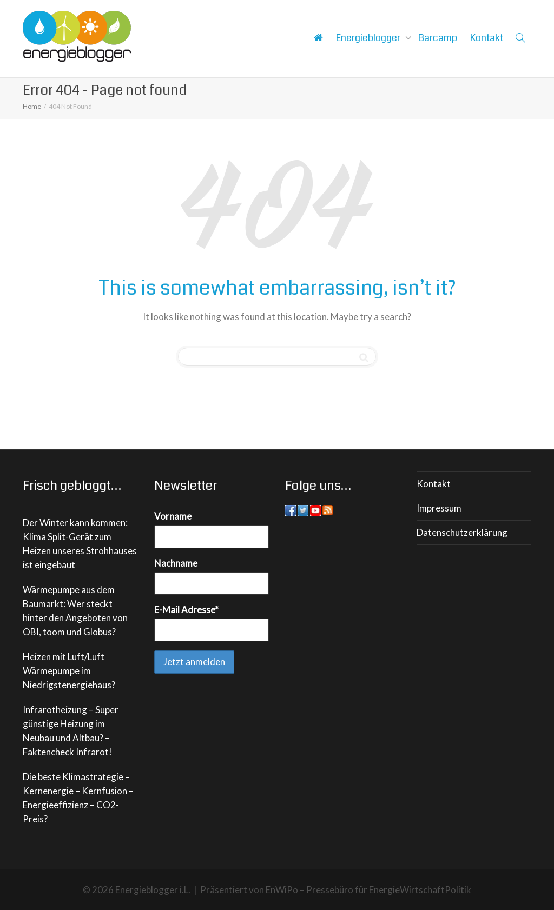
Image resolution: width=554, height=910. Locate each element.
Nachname (175, 563)
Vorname (173, 516)
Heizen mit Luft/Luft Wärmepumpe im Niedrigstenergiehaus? (69, 670)
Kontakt (486, 38)
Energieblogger (369, 38)
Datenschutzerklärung (462, 532)
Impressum (439, 508)
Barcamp (437, 38)
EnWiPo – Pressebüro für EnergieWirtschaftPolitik (368, 889)
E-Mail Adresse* (186, 609)
